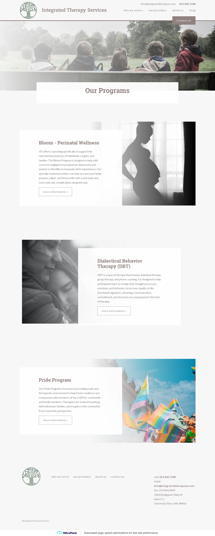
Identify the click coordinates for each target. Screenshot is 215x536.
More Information (54, 191)
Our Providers (157, 10)
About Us (178, 10)
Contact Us (184, 20)
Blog (192, 10)
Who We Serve (132, 10)
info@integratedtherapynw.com (158, 4)
